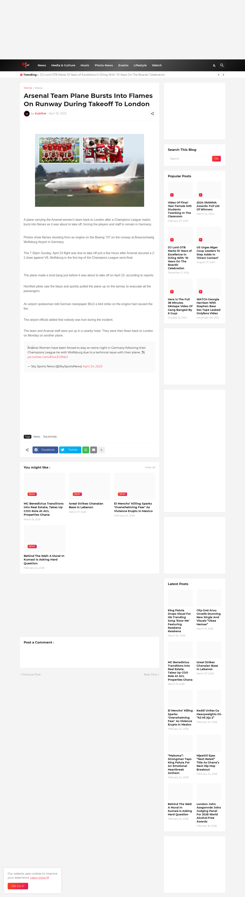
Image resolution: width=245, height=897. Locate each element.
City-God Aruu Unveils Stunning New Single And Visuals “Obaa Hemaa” (209, 617)
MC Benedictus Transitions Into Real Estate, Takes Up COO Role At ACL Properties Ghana (44, 509)
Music (85, 65)
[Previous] (218, 75)
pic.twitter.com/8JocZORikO (48, 357)
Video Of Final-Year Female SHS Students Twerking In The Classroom (180, 209)
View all (150, 467)
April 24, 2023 (92, 366)
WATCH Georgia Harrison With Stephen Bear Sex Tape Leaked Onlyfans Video (208, 306)
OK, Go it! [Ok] (17, 886)
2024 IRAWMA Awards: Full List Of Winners (208, 206)
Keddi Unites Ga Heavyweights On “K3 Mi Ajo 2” (209, 714)
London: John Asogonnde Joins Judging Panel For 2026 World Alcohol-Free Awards (209, 812)
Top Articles (50, 436)
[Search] (222, 65)
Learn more (38, 877)
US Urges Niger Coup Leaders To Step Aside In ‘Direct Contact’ (208, 253)
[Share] (152, 114)
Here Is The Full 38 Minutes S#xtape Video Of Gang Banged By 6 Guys (180, 306)
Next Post (150, 674)
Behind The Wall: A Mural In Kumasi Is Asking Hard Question (44, 559)
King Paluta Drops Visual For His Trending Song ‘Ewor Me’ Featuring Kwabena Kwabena (179, 621)
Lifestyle (140, 65)
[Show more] (101, 449)
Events (123, 65)
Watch (157, 65)
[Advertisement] (122, 30)
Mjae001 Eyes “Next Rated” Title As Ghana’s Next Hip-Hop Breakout (208, 762)
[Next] (223, 75)
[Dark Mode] (214, 65)
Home (28, 88)
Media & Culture (63, 65)
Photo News (104, 65)
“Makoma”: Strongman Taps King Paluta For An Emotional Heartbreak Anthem (179, 764)
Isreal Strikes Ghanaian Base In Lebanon (86, 505)
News (42, 65)
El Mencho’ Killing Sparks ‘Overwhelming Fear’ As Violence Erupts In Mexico (133, 507)
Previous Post (31, 674)
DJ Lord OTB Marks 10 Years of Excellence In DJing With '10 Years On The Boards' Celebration (102, 74)
